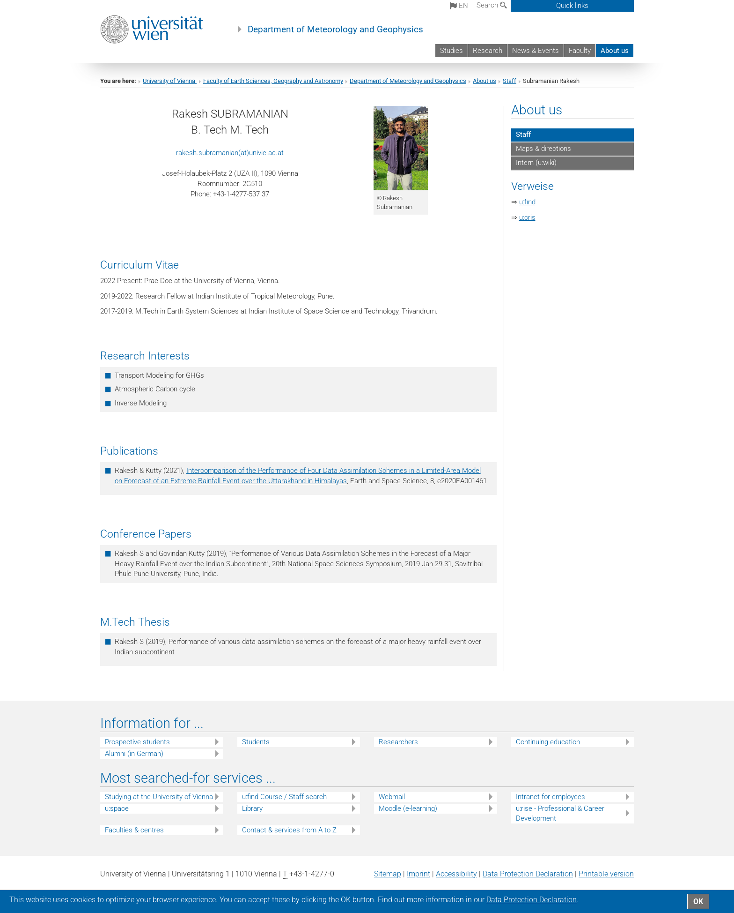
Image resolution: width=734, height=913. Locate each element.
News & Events (535, 50)
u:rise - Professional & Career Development (560, 813)
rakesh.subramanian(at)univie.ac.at (230, 153)
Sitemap (387, 873)
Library (252, 808)
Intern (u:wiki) (536, 162)
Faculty (580, 50)
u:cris (527, 217)
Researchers (398, 742)
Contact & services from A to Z (289, 830)
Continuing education (548, 742)
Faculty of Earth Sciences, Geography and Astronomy (273, 80)
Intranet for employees (550, 797)
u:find (527, 202)
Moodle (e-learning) (408, 808)
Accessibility (456, 873)
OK (698, 901)
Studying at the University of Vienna (159, 797)
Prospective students (137, 742)
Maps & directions (543, 148)
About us (615, 50)
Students (256, 742)
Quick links (572, 5)
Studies (451, 50)
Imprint (418, 873)
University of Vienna (170, 80)
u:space (117, 808)
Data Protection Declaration (528, 873)
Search (492, 5)
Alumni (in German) (134, 753)
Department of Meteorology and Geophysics (335, 29)
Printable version (606, 873)
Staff (509, 80)
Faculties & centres (134, 830)
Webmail (392, 797)
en (459, 5)
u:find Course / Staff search (284, 797)
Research (487, 50)
